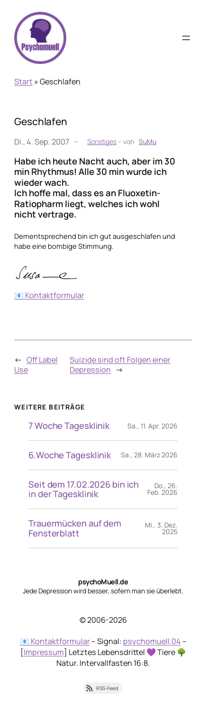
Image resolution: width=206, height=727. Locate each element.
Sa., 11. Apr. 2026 (152, 425)
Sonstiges (101, 141)
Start (23, 81)
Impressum (44, 652)
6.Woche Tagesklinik (69, 455)
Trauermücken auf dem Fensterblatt (74, 528)
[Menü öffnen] (186, 38)
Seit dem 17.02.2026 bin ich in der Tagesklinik (83, 490)
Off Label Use (36, 364)
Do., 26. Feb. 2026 (162, 489)
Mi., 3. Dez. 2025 (161, 528)
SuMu (147, 141)
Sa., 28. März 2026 (149, 454)
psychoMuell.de (103, 581)
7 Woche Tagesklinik (68, 426)
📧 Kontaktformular (49, 295)
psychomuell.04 (152, 641)
